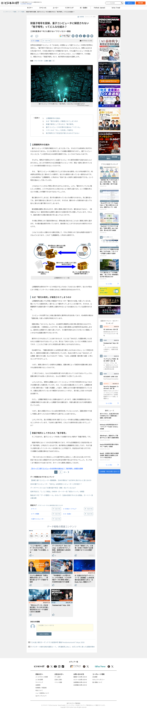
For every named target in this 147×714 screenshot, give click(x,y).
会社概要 (94, 677)
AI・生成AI (83, 8)
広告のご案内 (58, 679)
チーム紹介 (58, 677)
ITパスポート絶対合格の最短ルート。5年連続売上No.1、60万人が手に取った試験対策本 (63, 647)
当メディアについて (41, 696)
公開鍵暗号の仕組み (53, 118)
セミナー (30, 8)
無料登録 (140, 3)
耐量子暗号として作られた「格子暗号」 (60, 124)
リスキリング (69, 8)
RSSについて (39, 690)
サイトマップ (39, 682)
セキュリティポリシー (98, 679)
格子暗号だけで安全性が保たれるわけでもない (63, 133)
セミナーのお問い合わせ (80, 679)
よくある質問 (39, 679)
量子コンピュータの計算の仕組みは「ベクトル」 (63, 127)
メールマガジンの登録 (42, 677)
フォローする (47, 40)
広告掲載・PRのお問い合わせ (109, 471)
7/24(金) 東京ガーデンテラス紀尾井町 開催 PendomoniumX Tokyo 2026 (57, 642)
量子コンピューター (38, 519)
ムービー (55, 8)
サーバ (34, 509)
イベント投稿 (58, 682)
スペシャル (42, 8)
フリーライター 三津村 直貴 (42, 61)
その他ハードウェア (70, 509)
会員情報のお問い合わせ (80, 682)
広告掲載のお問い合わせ (80, 685)
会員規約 (38, 685)
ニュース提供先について (42, 693)
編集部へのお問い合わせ (80, 677)
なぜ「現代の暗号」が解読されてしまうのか (62, 121)
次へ (65, 472)
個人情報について (97, 682)
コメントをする (44, 634)
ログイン (130, 3)
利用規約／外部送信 (41, 688)
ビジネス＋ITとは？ (26, 4)
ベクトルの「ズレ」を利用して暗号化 (59, 130)
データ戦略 (36, 41)
